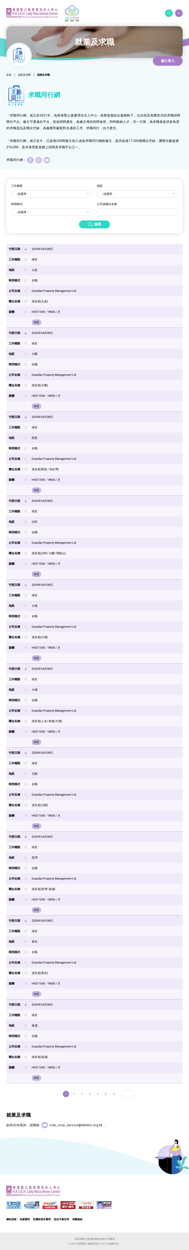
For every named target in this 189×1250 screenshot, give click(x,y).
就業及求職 (24, 74)
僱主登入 (168, 61)
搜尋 (97, 224)
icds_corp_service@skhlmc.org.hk (76, 1125)
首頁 (8, 74)
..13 (113, 1093)
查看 (36, 322)
